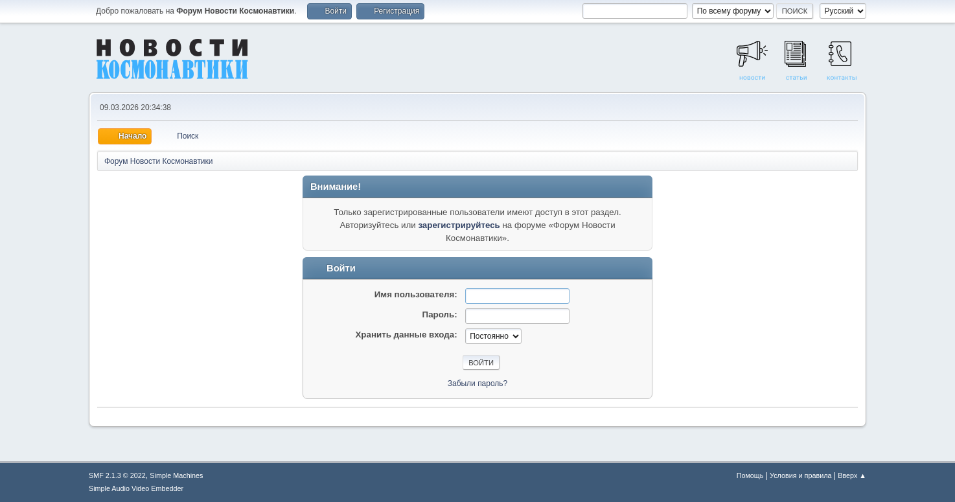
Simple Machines (176, 475)
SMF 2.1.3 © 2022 (117, 475)
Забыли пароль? (478, 383)
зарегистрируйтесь (459, 225)
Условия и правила (800, 475)
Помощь (750, 475)
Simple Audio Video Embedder (136, 488)
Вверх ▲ (852, 475)
